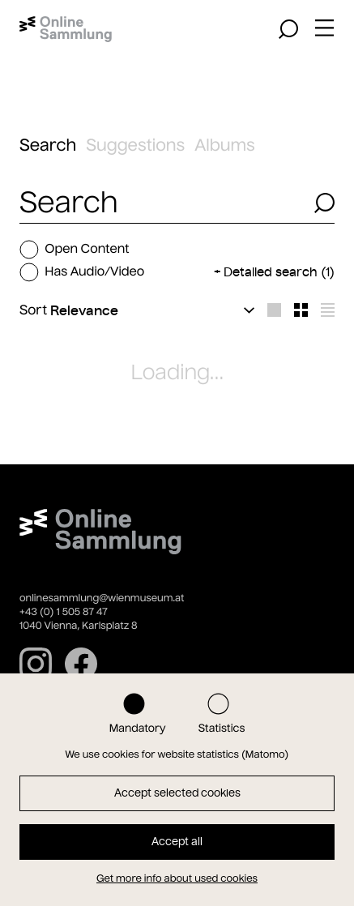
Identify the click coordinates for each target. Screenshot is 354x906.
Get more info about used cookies (177, 879)
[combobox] (162, 203)
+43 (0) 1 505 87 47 (63, 612)
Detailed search (279, 272)
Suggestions (135, 145)
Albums (224, 145)
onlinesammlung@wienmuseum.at (101, 598)
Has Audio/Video (81, 272)
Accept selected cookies (177, 793)
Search (47, 145)
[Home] (65, 29)
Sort (33, 310)
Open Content (74, 249)
